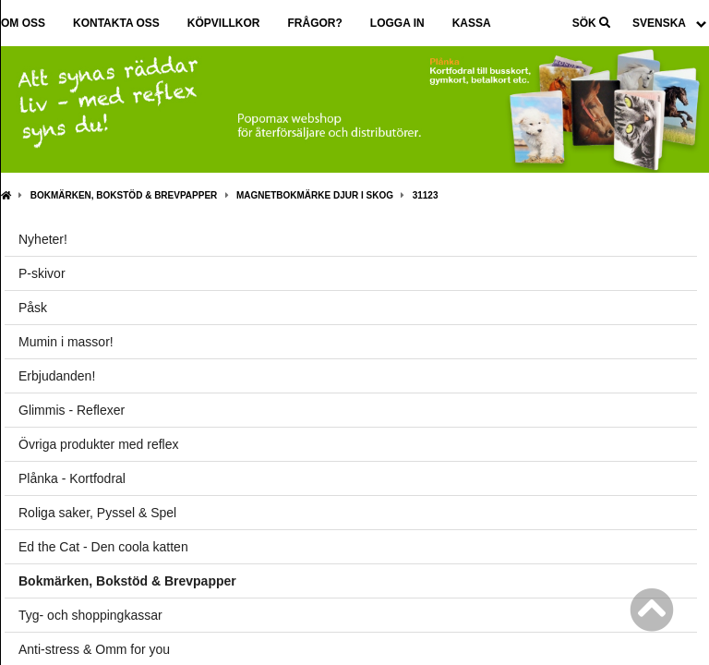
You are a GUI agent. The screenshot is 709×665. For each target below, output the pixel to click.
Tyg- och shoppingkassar (90, 615)
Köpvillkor (223, 23)
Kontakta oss (116, 23)
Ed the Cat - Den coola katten (103, 546)
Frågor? (314, 23)
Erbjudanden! (56, 376)
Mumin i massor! (66, 341)
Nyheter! (42, 239)
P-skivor (42, 273)
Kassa (471, 23)
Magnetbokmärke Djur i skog (314, 195)
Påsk (32, 307)
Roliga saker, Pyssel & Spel (97, 512)
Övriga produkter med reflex (98, 444)
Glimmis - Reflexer (71, 410)
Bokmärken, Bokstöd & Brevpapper (124, 195)
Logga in (397, 23)
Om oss (23, 23)
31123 (426, 195)
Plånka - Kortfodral (72, 478)
